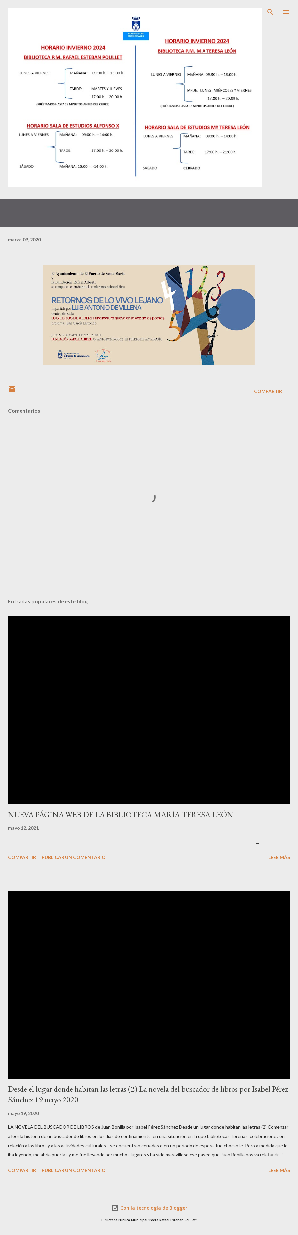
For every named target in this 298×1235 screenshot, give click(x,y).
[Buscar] (270, 12)
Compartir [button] (268, 391)
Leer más (279, 857)
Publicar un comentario (74, 857)
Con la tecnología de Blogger (149, 1208)
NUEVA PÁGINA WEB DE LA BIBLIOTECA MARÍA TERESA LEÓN (120, 814)
